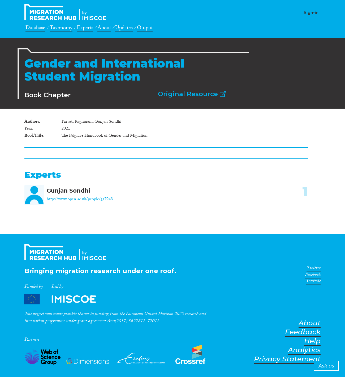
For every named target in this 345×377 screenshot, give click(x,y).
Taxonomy (61, 28)
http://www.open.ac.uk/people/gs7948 (80, 199)
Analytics (304, 350)
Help (312, 341)
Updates (124, 28)
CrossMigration (66, 12)
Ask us (326, 366)
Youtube (313, 282)
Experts (85, 28)
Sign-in (311, 12)
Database (35, 28)
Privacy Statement (287, 359)
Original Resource (192, 94)
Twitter (314, 269)
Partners (64, 299)
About (104, 28)
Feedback (303, 332)
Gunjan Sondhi (68, 190)
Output (145, 28)
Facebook (313, 275)
